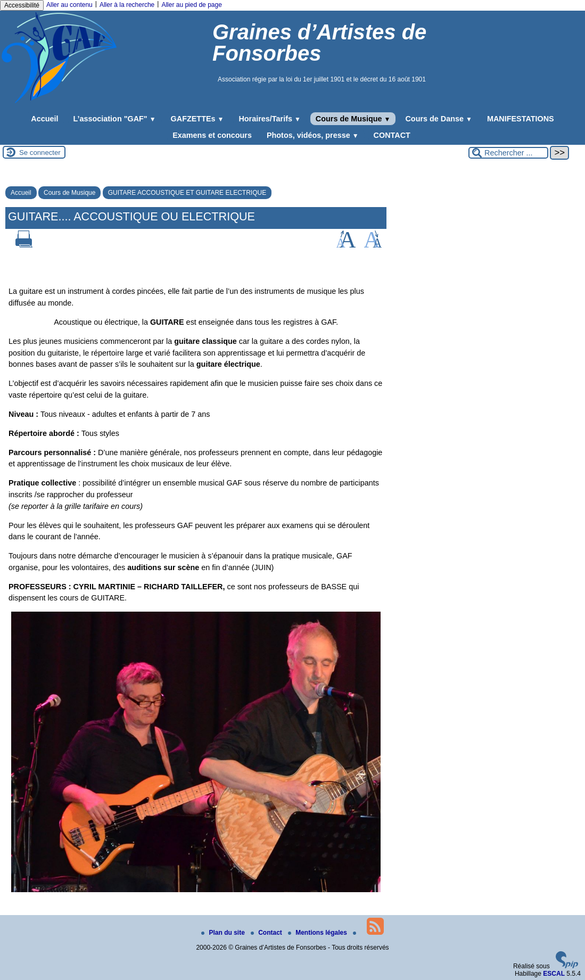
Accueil (44, 118)
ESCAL (554, 973)
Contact (267, 932)
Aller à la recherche (127, 5)
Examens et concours (212, 135)
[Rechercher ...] (508, 153)
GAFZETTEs (197, 118)
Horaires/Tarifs (269, 118)
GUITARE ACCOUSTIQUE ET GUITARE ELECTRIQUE (187, 192)
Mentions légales (318, 932)
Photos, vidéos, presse (313, 135)
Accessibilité (21, 5)
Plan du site (223, 932)
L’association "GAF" (114, 118)
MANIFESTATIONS (520, 118)
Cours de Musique (353, 118)
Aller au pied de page (191, 5)
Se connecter (40, 153)
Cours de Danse (438, 118)
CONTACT (392, 135)
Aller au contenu (69, 5)
